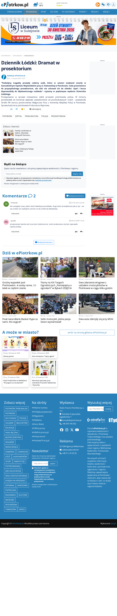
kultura (23, 609)
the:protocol (39, 550)
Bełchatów (22, 537)
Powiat (82, 12)
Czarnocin (22, 565)
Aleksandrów (20, 570)
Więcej (105, 12)
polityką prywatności (44, 216)
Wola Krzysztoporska (16, 589)
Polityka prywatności (43, 526)
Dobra (59, 5)
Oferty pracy (39, 542)
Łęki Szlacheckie (13, 585)
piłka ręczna (11, 546)
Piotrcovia (10, 604)
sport (8, 575)
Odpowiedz (15, 249)
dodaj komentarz (75, 231)
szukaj (108, 522)
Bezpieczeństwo (13, 551)
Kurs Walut (39, 538)
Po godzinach (68, 12)
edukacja (9, 541)
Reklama (38, 534)
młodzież (9, 613)
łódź (7, 570)
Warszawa (22, 599)
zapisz (52, 577)
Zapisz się (77, 209)
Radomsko (10, 609)
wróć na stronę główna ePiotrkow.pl (87, 368)
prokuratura (31, 111)
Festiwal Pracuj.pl (41, 554)
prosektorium (58, 111)
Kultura (54, 12)
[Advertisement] (43, 138)
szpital (18, 111)
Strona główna (14, 12)
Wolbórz (9, 556)
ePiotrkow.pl (6, 56)
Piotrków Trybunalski (16, 522)
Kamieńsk (9, 565)
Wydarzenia (31, 12)
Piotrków (7, 111)
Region (94, 12)
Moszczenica (11, 561)
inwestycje (19, 575)
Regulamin (38, 530)
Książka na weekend (15, 594)
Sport (43, 12)
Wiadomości (29, 56)
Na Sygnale (10, 532)
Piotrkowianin (12, 580)
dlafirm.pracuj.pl (41, 546)
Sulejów (9, 537)
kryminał (9, 599)
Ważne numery (40, 521)
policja (44, 111)
